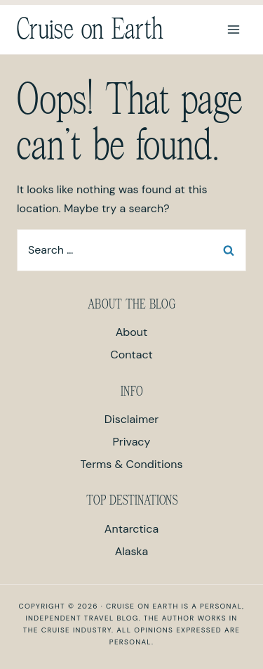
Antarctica (131, 528)
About (132, 332)
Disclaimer (131, 419)
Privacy (132, 441)
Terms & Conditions (132, 464)
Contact (131, 354)
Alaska (132, 551)
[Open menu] (233, 29)
